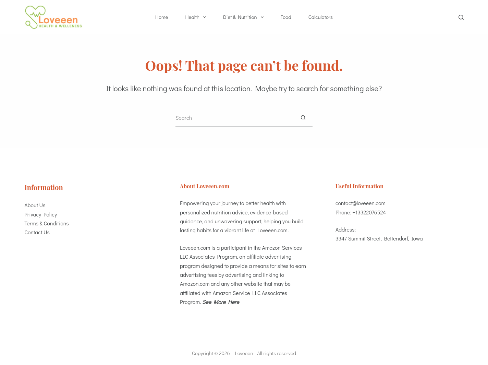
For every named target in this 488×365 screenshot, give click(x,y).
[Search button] (303, 117)
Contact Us (37, 232)
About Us (34, 205)
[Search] (461, 17)
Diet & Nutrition (244, 17)
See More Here (220, 301)
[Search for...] (234, 117)
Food (286, 16)
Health (197, 17)
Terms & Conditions (46, 223)
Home (161, 16)
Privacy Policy (40, 214)
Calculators (320, 16)
